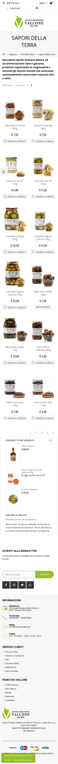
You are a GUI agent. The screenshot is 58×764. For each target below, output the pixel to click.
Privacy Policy (11, 651)
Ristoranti (9, 696)
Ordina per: (7, 85)
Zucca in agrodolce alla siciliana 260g (32, 471)
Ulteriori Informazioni (23, 760)
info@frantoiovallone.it (20, 626)
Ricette (8, 692)
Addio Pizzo (10, 667)
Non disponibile (43, 307)
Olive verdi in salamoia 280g (43, 348)
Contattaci (10, 700)
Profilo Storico (11, 684)
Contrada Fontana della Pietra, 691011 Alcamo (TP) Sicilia (24, 609)
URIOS (50, 753)
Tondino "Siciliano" (30, 489)
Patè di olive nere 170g (15, 404)
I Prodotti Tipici (27, 54)
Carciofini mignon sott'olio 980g (15, 293)
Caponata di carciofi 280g (15, 127)
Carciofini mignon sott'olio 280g (43, 238)
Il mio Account (11, 671)
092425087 (15, 8)
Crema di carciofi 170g (14, 182)
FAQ (7, 659)
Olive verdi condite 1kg (15, 348)
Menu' (42, 3)
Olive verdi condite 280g (43, 293)
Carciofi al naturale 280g (43, 127)
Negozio (13, 54)
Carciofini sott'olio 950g (15, 238)
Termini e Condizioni (14, 655)
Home (4, 54)
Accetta (7, 760)
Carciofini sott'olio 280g (43, 182)
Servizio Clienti (12, 663)
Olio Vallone (10, 688)
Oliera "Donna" (28, 446)
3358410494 (25, 617)
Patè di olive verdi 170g (43, 404)
